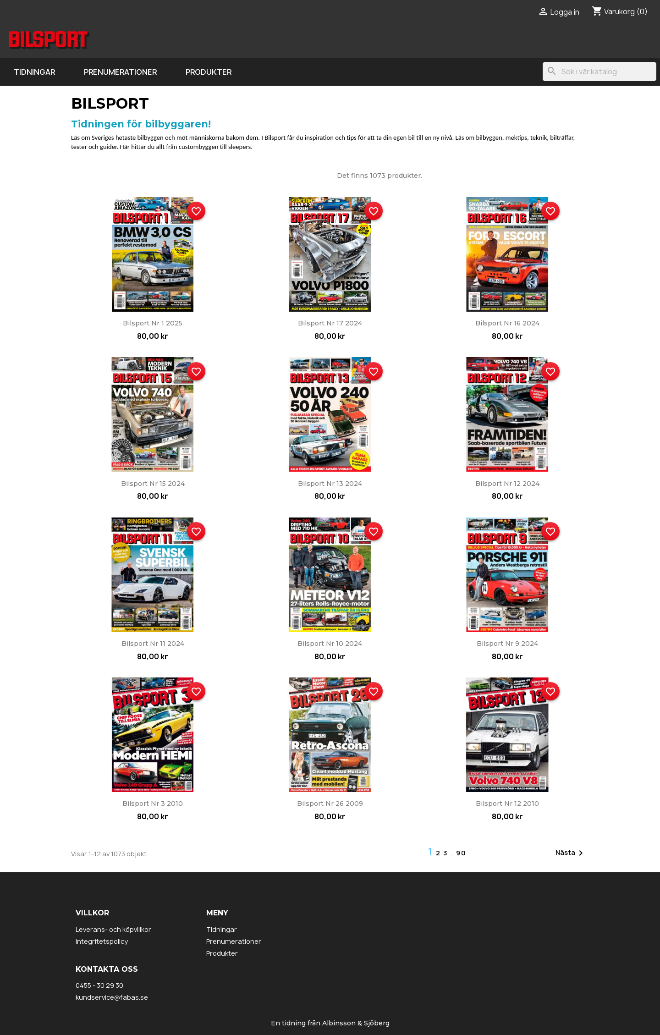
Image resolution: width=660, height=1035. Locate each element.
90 (461, 852)
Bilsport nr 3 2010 (152, 803)
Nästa (571, 853)
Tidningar (34, 72)
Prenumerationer (120, 72)
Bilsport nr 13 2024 (330, 483)
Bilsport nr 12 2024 (507, 483)
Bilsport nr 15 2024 (153, 483)
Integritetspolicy (102, 941)
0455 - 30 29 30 (99, 985)
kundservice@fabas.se (112, 997)
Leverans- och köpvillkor (113, 929)
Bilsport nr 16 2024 (507, 323)
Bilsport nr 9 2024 (507, 643)
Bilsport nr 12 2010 (507, 803)
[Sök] (599, 71)
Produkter (208, 72)
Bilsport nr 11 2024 (152, 643)
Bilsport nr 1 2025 (152, 323)
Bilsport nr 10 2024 (329, 643)
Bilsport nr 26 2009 (330, 803)
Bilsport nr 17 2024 (330, 323)
